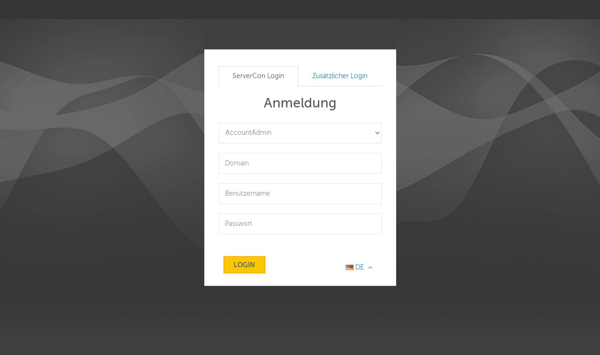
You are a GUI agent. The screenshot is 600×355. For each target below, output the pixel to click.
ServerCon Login (258, 76)
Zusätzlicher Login (339, 76)
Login (244, 265)
